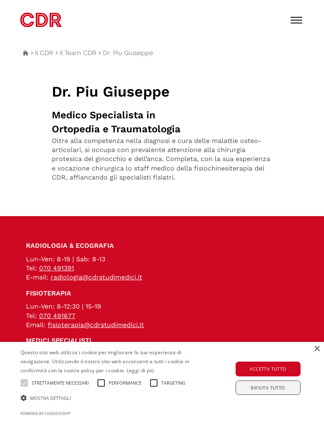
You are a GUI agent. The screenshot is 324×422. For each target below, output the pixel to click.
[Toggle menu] (296, 20)
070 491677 (57, 316)
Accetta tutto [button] (268, 369)
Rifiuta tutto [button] (268, 388)
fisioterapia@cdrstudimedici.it (96, 325)
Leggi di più (140, 370)
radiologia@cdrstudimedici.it (96, 277)
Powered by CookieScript (46, 413)
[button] (112, 398)
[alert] (162, 382)
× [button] (317, 349)
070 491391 (56, 268)
